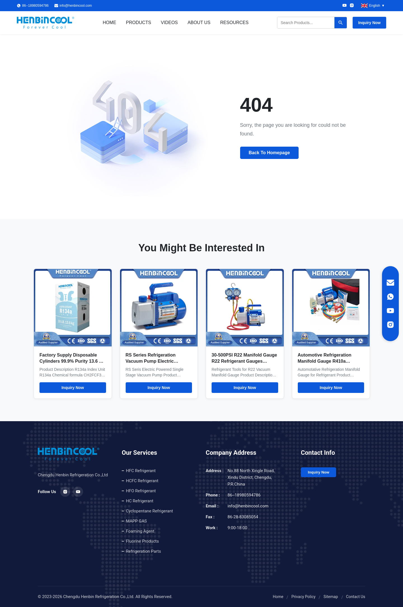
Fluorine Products (142, 541)
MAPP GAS (136, 521)
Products (138, 22)
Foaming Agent (140, 531)
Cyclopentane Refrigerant (149, 511)
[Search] (340, 22)
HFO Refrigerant (141, 490)
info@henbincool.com (76, 6)
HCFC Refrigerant (142, 480)
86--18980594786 (244, 495)
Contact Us (355, 596)
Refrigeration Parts (143, 551)
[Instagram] (352, 5)
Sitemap (331, 596)
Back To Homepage (269, 152)
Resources (234, 22)
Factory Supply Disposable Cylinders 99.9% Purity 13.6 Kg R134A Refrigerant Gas (72, 361)
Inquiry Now (369, 22)
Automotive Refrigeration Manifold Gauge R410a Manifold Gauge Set (325, 361)
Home (109, 22)
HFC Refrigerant (141, 470)
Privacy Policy (303, 596)
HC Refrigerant (139, 500)
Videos (169, 22)
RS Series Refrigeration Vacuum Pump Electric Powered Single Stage (151, 361)
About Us (199, 22)
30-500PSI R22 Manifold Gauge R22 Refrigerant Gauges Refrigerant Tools (244, 361)
